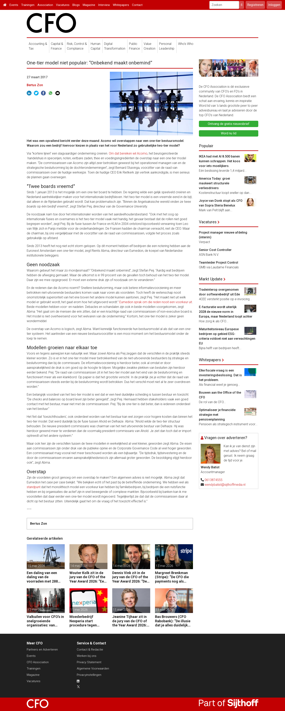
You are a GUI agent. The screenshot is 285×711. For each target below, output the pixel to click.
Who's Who (185, 44)
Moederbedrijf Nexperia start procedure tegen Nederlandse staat (84, 621)
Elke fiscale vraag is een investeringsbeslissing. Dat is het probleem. (220, 375)
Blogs (76, 5)
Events (14, 5)
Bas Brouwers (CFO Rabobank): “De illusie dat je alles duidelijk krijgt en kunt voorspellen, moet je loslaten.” (172, 621)
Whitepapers (121, 5)
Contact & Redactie (90, 649)
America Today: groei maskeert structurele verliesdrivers (214, 183)
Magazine (89, 5)
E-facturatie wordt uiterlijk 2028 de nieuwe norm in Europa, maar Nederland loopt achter (225, 311)
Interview (104, 5)
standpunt (33, 487)
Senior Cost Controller (215, 250)
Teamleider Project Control (218, 262)
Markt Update (210, 279)
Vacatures (62, 5)
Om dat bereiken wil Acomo (128, 153)
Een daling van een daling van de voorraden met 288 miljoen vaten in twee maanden (44, 577)
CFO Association (38, 662)
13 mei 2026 (164, 566)
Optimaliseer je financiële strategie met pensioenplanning (217, 414)
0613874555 (213, 480)
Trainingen (27, 5)
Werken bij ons (86, 656)
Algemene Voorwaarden (93, 668)
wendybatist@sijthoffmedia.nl (225, 485)
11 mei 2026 (79, 610)
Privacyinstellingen (89, 675)
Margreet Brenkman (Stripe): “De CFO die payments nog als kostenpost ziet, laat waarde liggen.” (172, 577)
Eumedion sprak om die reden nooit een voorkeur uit (155, 302)
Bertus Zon (35, 85)
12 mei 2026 (36, 610)
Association (45, 5)
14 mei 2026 (79, 566)
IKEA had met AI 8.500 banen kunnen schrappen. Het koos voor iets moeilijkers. (219, 161)
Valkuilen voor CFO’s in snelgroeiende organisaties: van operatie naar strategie (46, 621)
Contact (137, 5)
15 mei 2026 (36, 566)
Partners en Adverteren (42, 649)
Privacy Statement (89, 662)
